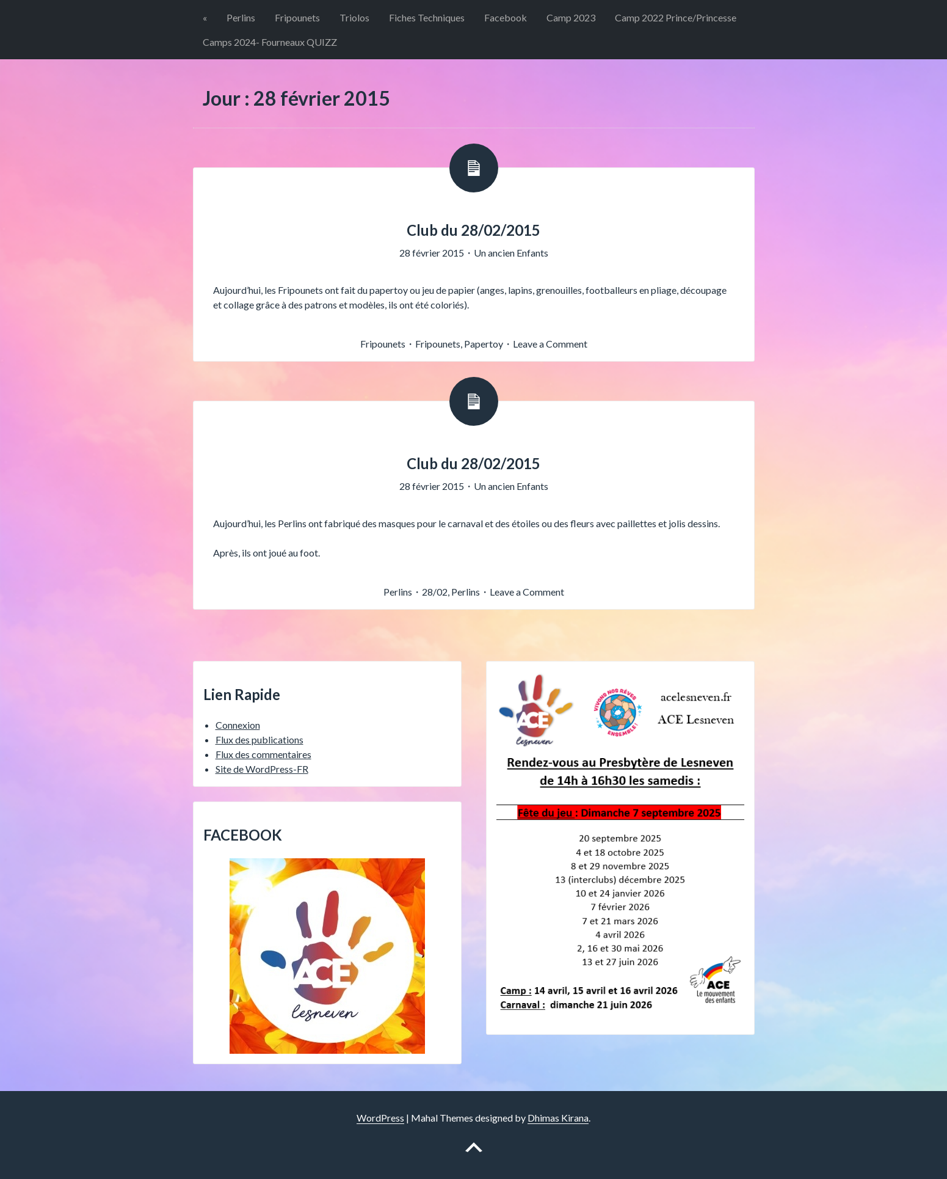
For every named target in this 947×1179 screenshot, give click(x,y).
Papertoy (483, 343)
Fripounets (297, 17)
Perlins (241, 17)
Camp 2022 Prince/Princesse (675, 17)
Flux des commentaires (263, 754)
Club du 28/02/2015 (473, 230)
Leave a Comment (550, 343)
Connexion (238, 725)
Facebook (505, 17)
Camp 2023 (570, 17)
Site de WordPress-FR (262, 769)
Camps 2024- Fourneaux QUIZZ (270, 42)
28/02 (435, 591)
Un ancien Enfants (511, 252)
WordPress (380, 1117)
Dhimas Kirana (558, 1117)
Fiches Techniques (427, 17)
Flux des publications (259, 739)
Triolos (354, 17)
